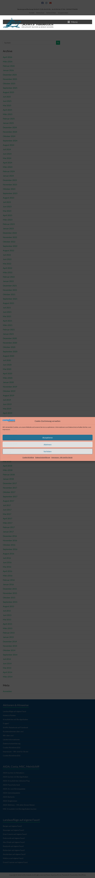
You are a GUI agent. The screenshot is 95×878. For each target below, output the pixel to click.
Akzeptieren (47, 437)
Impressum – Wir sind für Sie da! (62, 457)
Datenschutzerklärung (42, 457)
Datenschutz (72, 427)
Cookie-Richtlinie (28, 457)
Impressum (6, 429)
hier (86, 427)
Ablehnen (47, 444)
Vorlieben (47, 451)
